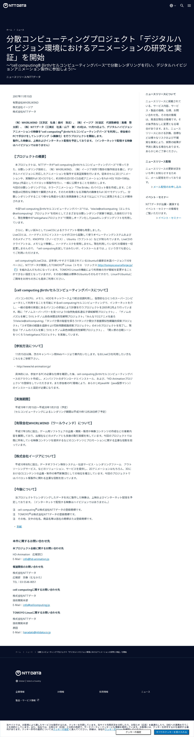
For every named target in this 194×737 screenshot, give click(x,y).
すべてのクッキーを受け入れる (171, 732)
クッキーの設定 (133, 732)
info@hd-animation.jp (36, 559)
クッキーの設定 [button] (61, 729)
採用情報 (103, 691)
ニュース (20, 29)
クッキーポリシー (114, 729)
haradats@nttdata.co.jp (37, 632)
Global (30, 681)
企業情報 (20, 691)
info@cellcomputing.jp (36, 605)
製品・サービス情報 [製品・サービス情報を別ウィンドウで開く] (26, 700)
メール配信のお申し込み (167, 187)
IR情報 (60, 691)
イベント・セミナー (169, 218)
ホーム (9, 29)
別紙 (19, 526)
